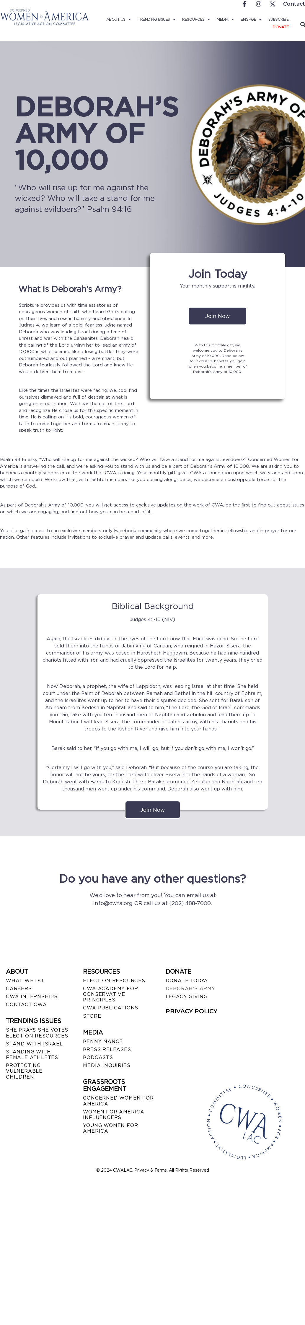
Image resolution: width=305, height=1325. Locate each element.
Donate (280, 27)
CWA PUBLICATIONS (110, 1008)
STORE (92, 1016)
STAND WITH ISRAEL (34, 1044)
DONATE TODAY (187, 980)
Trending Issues (156, 19)
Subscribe (278, 19)
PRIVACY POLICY (191, 1011)
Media (225, 19)
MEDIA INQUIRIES (106, 1065)
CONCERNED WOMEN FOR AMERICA (118, 1100)
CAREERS (19, 988)
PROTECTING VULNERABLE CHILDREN (24, 1071)
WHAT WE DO (24, 980)
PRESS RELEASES (107, 1049)
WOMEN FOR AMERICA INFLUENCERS (113, 1114)
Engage (251, 19)
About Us (118, 19)
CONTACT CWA (26, 1004)
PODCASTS (98, 1057)
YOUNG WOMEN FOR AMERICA (110, 1128)
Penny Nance (103, 1041)
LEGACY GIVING (187, 996)
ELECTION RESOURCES (114, 980)
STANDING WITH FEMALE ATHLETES (32, 1054)
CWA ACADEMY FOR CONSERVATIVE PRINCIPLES (110, 994)
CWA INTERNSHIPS (32, 996)
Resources (196, 19)
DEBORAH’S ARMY (190, 988)
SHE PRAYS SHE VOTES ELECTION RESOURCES (37, 1032)
